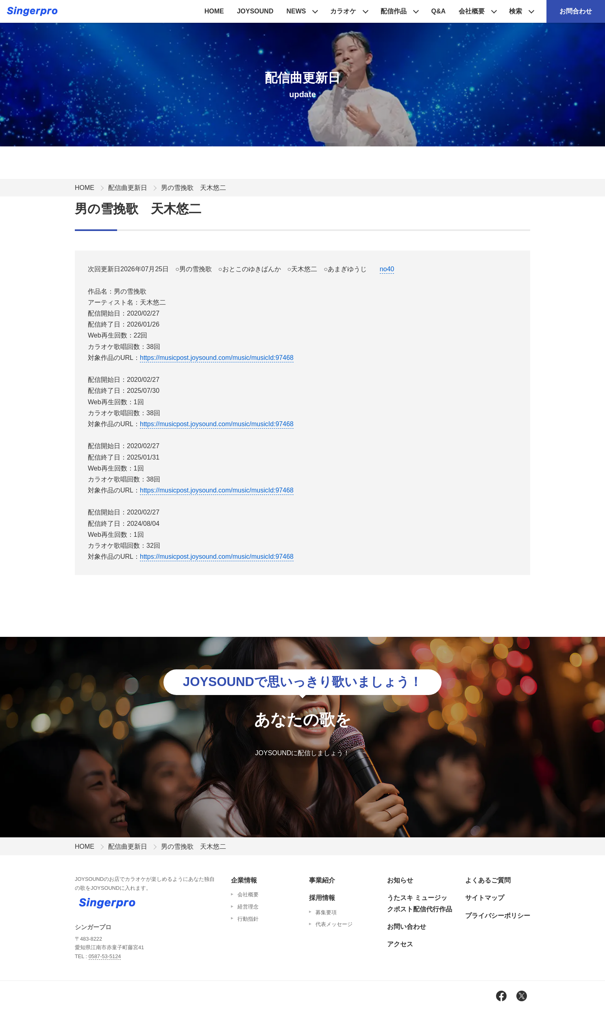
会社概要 (472, 11)
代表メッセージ (334, 924)
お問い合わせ (406, 926)
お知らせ (400, 880)
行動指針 (248, 919)
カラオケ (343, 11)
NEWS (296, 11)
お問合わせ (575, 11)
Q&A (438, 11)
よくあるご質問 (488, 880)
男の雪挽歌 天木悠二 (193, 187)
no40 (387, 269)
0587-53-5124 (105, 956)
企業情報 (244, 880)
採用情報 (322, 897)
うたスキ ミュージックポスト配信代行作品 (419, 903)
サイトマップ (484, 897)
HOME (214, 11)
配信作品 (394, 11)
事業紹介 (322, 880)
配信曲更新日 (127, 187)
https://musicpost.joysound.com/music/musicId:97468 (217, 357)
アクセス (400, 944)
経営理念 (248, 907)
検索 (515, 11)
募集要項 (326, 912)
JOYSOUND (255, 11)
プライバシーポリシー (497, 915)
